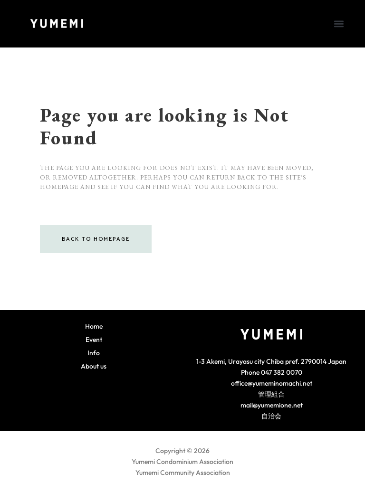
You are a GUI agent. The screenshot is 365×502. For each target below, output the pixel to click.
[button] (339, 23)
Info (93, 353)
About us (93, 366)
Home (94, 326)
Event (94, 339)
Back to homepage (96, 239)
